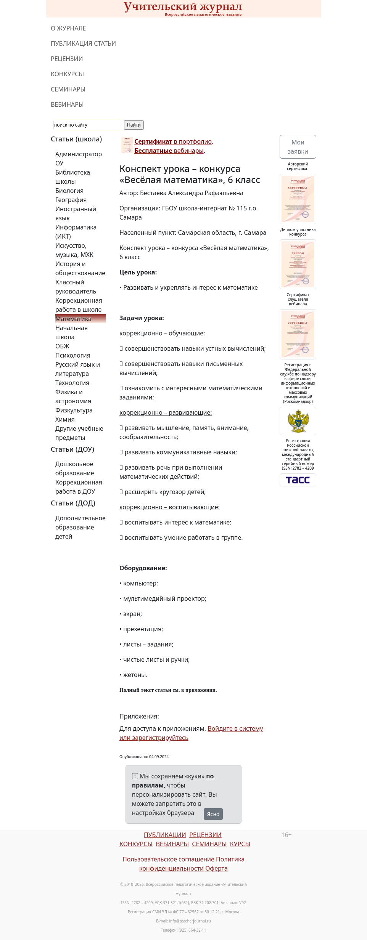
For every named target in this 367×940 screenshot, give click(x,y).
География (71, 200)
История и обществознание (80, 268)
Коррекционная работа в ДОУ (78, 487)
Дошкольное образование (74, 468)
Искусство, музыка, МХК (74, 250)
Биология (69, 190)
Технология (72, 383)
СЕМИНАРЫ (68, 89)
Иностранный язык (75, 213)
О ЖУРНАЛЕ (68, 28)
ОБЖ (62, 346)
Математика (73, 318)
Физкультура (74, 410)
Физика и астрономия (73, 396)
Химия (65, 419)
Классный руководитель (75, 286)
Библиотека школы (72, 177)
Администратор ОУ (78, 158)
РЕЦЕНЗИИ (67, 59)
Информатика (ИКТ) (76, 232)
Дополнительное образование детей (80, 527)
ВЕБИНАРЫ (67, 104)
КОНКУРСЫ (67, 74)
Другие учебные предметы (79, 433)
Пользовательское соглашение (168, 859)
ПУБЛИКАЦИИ (165, 835)
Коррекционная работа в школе (78, 305)
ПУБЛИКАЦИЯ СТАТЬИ (83, 43)
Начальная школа (71, 332)
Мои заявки (298, 147)
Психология (72, 355)
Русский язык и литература (77, 369)
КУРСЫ (240, 844)
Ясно (213, 814)
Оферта (216, 868)
